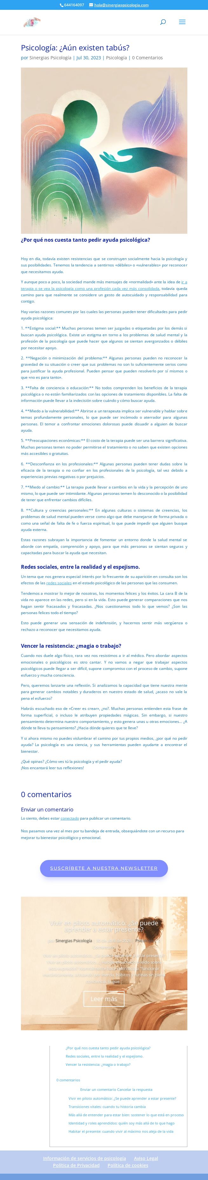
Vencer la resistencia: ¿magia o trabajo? (98, 1064)
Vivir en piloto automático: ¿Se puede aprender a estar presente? (104, 926)
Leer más (104, 998)
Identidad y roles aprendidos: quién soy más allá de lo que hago (122, 1123)
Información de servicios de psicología (84, 1158)
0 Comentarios (147, 58)
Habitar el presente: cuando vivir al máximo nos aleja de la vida (121, 1131)
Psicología (116, 58)
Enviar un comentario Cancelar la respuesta (116, 1089)
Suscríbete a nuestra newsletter (104, 868)
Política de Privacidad (76, 1165)
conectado (70, 818)
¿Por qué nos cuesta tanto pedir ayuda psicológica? (108, 1048)
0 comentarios (68, 1080)
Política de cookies (128, 1165)
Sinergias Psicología (50, 58)
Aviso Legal (146, 1158)
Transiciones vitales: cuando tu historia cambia (107, 1106)
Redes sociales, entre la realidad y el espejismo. (105, 1056)
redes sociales (59, 583)
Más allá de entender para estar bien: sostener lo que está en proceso (126, 1114)
